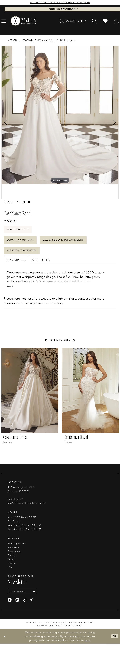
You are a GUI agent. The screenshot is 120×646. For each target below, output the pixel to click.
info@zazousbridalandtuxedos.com (27, 504)
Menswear (13, 549)
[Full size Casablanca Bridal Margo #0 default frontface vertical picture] (60, 115)
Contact (12, 564)
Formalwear (14, 553)
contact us (85, 300)
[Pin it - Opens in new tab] (24, 202)
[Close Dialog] (4, 638)
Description (16, 262)
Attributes (41, 262)
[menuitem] (72, 21)
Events (11, 561)
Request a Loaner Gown (23, 252)
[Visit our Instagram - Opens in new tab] (17, 602)
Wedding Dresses (17, 545)
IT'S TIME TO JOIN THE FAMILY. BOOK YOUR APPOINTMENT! (60, 2)
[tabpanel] (60, 115)
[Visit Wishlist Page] (105, 21)
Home (12, 40)
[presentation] (29, 392)
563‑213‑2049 (15, 500)
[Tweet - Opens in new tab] (18, 202)
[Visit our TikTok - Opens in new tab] (25, 602)
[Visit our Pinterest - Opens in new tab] (31, 602)
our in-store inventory (48, 305)
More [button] (10, 288)
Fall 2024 (67, 40)
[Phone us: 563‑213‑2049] (72, 21)
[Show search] (94, 21)
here (87, 642)
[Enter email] (23, 593)
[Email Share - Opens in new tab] (29, 202)
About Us (13, 557)
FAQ (10, 568)
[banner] (23, 21)
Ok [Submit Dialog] (114, 638)
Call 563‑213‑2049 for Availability (68, 240)
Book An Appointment (21, 240)
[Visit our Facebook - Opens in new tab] (10, 602)
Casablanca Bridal (38, 40)
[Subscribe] (35, 593)
